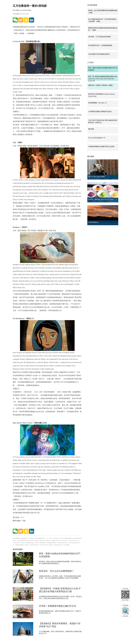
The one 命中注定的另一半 (96, 138)
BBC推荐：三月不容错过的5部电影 (99, 36)
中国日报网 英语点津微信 (125, 594)
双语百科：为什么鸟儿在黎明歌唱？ (56, 571)
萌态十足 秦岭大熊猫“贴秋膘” (96, 176)
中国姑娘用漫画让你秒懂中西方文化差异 (101, 146)
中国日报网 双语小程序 (125, 611)
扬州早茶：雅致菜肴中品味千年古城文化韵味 (101, 199)
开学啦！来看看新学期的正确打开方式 (57, 606)
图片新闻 (90, 156)
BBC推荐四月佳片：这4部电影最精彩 (100, 45)
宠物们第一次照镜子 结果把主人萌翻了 (100, 85)
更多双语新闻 (18, 549)
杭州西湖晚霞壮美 (93, 222)
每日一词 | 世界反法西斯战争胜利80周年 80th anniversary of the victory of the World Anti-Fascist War (102, 79)
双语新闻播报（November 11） (98, 103)
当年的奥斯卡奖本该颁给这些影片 (99, 54)
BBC (22, 517)
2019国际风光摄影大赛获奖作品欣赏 (100, 111)
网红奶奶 (91, 129)
